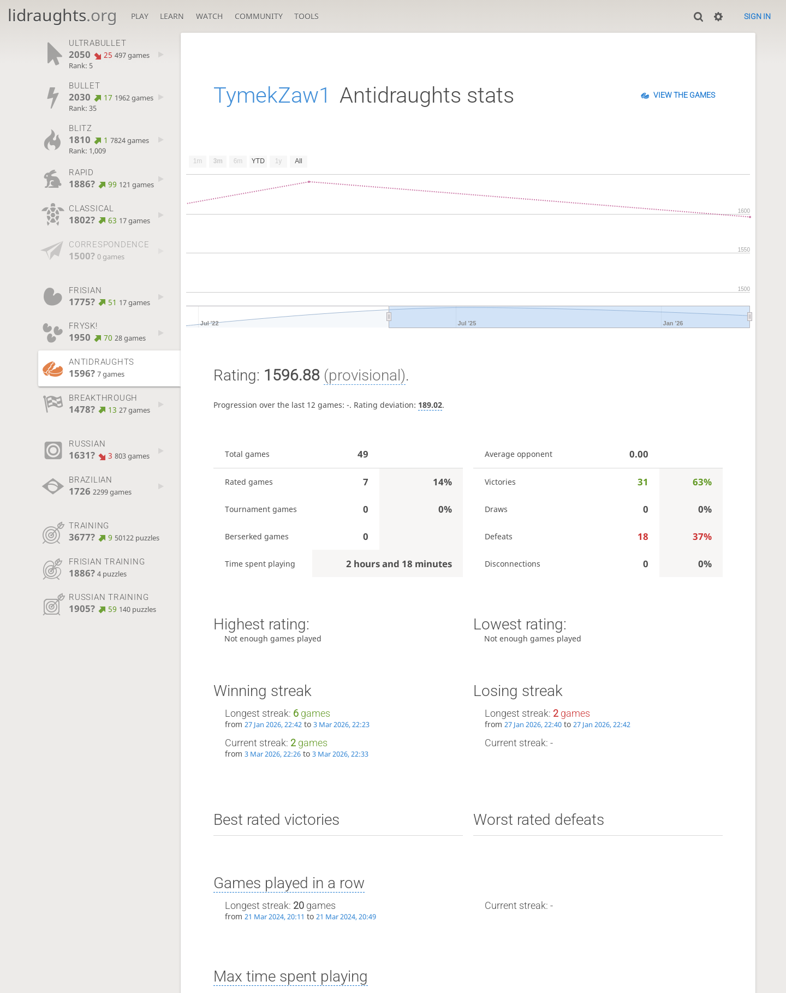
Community (259, 16)
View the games (684, 95)
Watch (209, 16)
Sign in (757, 16)
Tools (306, 16)
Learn (172, 16)
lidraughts (62, 15)
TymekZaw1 (272, 95)
